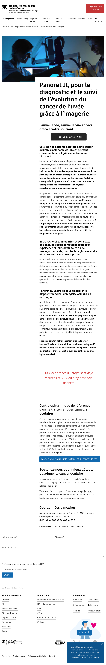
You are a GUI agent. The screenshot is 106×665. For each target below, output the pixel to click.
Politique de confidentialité (37, 656)
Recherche (98, 20)
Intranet (52, 656)
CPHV (39, 613)
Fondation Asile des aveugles (50, 600)
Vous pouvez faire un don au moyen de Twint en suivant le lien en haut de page (67, 494)
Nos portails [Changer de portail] (8, 20)
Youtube (77, 600)
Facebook (93, 600)
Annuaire (81, 19)
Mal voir (41, 622)
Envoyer (7, 575)
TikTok (76, 611)
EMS (39, 609)
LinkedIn (93, 605)
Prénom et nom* (9, 537)
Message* (59, 537)
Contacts (90, 19)
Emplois (19, 19)
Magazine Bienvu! (33, 20)
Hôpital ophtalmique (46, 604)
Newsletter (94, 611)
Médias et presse (46, 20)
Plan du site (6, 656)
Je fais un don (84, 632)
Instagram (78, 605)
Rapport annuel (59, 20)
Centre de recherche (46, 617)
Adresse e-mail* (9, 547)
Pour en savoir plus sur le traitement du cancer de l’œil (69, 459)
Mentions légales (19, 656)
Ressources (72, 19)
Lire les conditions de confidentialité (14, 569)
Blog (26, 19)
